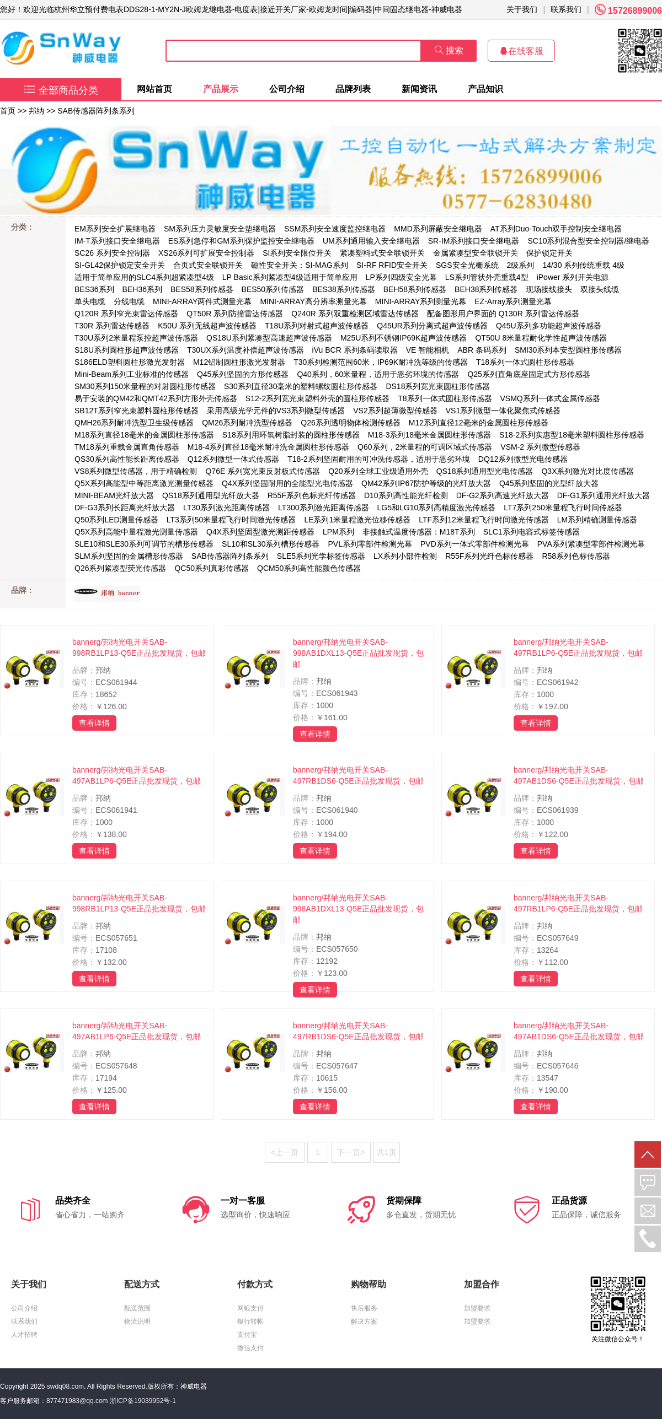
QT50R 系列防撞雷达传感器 (234, 313)
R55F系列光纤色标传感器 (489, 556)
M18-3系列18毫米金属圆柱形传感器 (429, 434)
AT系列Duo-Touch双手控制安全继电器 (556, 228)
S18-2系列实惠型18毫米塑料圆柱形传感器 (571, 434)
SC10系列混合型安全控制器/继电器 (588, 240)
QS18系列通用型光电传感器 (484, 471)
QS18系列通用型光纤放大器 (210, 495)
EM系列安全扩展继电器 (115, 228)
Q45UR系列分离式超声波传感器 (432, 325)
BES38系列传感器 (343, 289)
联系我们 (566, 9)
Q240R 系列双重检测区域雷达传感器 (354, 313)
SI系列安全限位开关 (297, 253)
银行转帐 (250, 1321)
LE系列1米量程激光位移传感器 (357, 519)
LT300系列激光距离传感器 (323, 507)
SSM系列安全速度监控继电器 (335, 228)
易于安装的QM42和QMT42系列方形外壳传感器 (155, 398)
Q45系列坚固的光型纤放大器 (549, 483)
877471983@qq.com (77, 1401)
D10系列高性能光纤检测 (406, 495)
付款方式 (255, 1284)
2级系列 (521, 265)
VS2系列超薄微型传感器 (395, 410)
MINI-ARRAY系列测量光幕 (420, 301)
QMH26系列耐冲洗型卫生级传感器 (134, 422)
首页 (7, 110)
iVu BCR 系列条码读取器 (355, 350)
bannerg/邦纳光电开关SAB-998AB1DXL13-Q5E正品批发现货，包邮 (358, 653)
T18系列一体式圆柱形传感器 (525, 362)
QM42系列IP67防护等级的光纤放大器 (426, 483)
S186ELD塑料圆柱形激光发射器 (129, 362)
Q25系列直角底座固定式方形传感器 (528, 374)
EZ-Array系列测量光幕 (513, 301)
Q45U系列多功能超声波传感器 (548, 325)
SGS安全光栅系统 (467, 265)
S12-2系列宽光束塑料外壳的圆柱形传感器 (317, 398)
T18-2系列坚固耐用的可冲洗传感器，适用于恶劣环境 (378, 459)
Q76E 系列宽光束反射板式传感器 (262, 471)
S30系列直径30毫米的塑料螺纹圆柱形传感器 (300, 386)
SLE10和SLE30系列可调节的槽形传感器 (143, 543)
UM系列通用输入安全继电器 (371, 240)
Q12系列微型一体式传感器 (233, 459)
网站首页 (154, 89)
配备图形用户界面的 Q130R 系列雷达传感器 (503, 313)
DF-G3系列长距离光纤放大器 (124, 507)
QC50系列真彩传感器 (211, 568)
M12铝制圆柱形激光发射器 (239, 362)
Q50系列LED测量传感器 (116, 519)
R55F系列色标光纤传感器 (312, 495)
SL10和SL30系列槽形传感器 (270, 543)
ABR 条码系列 (481, 350)
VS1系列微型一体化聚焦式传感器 (503, 410)
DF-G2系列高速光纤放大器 (502, 495)
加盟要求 (477, 1308)
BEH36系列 (142, 289)
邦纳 (36, 110)
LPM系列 (338, 531)
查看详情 (94, 723)
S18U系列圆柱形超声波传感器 (126, 350)
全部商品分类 (61, 90)
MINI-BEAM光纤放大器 (114, 495)
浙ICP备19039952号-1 (143, 1401)
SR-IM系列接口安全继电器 (474, 240)
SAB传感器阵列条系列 (96, 110)
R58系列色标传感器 (576, 556)
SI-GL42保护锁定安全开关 (119, 265)
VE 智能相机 (428, 350)
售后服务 (364, 1308)
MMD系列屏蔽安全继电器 (438, 228)
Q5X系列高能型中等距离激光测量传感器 (143, 483)
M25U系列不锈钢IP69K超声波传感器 (403, 337)
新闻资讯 (419, 89)
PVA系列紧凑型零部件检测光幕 (591, 543)
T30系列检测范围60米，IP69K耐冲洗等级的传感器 (380, 362)
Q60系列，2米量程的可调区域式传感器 (424, 447)
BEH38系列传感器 (486, 289)
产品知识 (485, 89)
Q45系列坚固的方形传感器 (243, 374)
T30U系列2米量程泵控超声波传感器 (136, 337)
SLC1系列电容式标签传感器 (531, 531)
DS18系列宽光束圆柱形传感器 (438, 386)
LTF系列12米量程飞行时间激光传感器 (483, 519)
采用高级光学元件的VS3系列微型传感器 (276, 410)
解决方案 (364, 1321)
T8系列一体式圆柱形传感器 (445, 398)
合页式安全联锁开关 (208, 265)
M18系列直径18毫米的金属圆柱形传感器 (144, 434)
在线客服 (521, 51)
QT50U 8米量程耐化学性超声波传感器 (541, 337)
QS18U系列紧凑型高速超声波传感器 (269, 337)
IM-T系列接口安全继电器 (117, 240)
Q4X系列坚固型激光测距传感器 (260, 531)
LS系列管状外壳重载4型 (486, 277)
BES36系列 (94, 289)
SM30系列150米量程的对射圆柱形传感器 (145, 386)
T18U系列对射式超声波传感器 (317, 325)
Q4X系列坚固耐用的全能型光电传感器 (287, 483)
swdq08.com (65, 1386)
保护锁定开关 (549, 253)
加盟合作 (481, 1284)
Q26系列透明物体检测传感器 (350, 422)
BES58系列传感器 (201, 289)
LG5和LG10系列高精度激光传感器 (436, 507)
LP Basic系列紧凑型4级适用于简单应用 (289, 277)
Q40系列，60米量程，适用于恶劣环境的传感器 (378, 374)
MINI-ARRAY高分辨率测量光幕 (313, 301)
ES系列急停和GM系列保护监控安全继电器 (241, 240)
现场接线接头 (549, 289)
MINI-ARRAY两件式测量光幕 (202, 301)
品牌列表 (353, 89)
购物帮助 (368, 1284)
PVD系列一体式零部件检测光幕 (474, 543)
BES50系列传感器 (273, 289)
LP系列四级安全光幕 (401, 277)
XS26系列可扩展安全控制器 (206, 253)
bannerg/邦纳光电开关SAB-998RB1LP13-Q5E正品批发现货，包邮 (139, 647)
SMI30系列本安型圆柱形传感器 (568, 350)
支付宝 (247, 1335)
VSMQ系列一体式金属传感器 (550, 398)
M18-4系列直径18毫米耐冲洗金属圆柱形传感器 (268, 447)
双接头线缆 (599, 289)
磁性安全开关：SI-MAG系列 (299, 265)
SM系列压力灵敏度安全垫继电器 (220, 228)
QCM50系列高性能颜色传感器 (309, 568)
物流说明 (137, 1321)
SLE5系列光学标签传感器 (321, 556)
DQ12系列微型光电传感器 (523, 459)
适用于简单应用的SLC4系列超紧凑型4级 (144, 277)
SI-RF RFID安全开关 (392, 265)
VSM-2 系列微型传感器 (540, 447)
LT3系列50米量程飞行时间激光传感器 (231, 519)
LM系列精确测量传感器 (597, 519)
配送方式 (141, 1284)
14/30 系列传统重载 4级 (583, 265)
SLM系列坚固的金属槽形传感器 (128, 556)
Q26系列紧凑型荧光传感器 (120, 568)
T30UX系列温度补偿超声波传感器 (245, 350)
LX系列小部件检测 (405, 556)
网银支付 (250, 1308)
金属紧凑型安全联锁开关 (475, 253)
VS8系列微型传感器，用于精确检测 (135, 471)
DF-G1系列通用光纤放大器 (603, 495)
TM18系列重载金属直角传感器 (126, 447)
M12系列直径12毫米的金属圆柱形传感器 (478, 422)
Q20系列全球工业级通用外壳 (378, 471)
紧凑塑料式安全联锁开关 (382, 253)
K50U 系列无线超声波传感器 (207, 325)
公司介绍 (287, 89)
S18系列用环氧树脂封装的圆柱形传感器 (291, 434)
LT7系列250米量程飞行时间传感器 (563, 507)
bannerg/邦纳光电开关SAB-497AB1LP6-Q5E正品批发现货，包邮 (136, 775)
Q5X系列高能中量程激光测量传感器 (136, 531)
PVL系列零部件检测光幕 (370, 543)
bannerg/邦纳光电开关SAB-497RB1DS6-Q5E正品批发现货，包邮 (358, 775)
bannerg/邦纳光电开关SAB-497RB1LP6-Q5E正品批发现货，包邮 (578, 647)
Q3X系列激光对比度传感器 (587, 471)
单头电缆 (89, 301)
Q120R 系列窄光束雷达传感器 (126, 313)
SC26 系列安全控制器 (112, 253)
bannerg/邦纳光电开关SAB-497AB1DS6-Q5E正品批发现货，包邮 (579, 775)
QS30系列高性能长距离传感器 (126, 459)
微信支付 (250, 1348)
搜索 (449, 50)
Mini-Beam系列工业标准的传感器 (131, 374)
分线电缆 (129, 301)
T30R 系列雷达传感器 (112, 325)
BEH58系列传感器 (414, 289)
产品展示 (220, 89)
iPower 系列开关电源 (573, 277)
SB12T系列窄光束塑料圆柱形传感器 (136, 410)
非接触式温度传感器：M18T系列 (418, 531)
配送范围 (137, 1308)
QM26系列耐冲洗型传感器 (247, 422)
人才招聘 (24, 1335)
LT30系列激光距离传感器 (226, 507)
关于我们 (521, 9)
